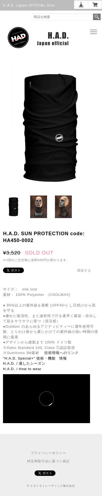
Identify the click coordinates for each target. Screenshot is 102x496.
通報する (84, 270)
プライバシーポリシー (48, 453)
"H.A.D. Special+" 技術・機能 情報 (35, 358)
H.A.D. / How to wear (22, 369)
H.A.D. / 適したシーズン (24, 363)
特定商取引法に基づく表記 (48, 461)
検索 (97, 17)
